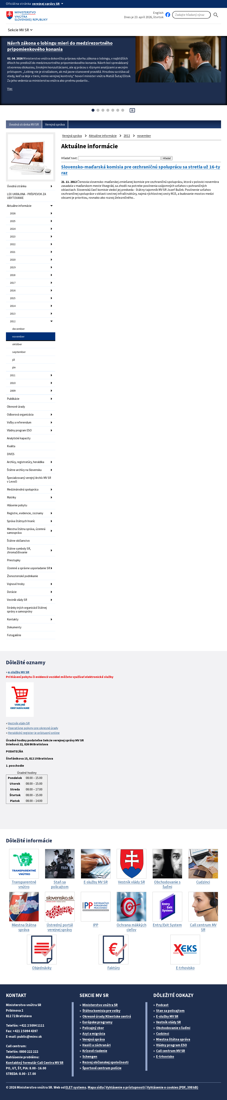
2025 (12, 221)
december (18, 329)
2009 (12, 390)
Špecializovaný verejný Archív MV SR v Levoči (29, 479)
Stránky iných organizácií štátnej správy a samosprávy (27, 609)
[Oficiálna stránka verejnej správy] (48, 3)
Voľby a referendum (19, 422)
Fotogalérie (14, 635)
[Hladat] (216, 15)
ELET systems (75, 1087)
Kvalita (11, 446)
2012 (12, 321)
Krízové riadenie (94, 1051)
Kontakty (12, 619)
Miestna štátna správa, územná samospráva (26, 531)
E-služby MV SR (167, 1016)
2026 (12, 213)
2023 (12, 236)
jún (14, 367)
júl (13, 359)
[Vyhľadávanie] (191, 15)
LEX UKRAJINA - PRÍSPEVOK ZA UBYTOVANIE (26, 196)
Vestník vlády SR (17, 600)
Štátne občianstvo (18, 540)
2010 (12, 383)
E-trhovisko (165, 1056)
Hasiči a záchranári (96, 1045)
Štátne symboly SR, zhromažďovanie (19, 550)
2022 (12, 244)
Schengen (89, 1056)
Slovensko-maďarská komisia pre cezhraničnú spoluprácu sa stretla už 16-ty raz (140, 170)
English (158, 13)
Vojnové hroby (16, 584)
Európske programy (97, 1022)
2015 (12, 298)
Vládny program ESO (19, 430)
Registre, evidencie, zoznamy (25, 513)
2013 (12, 313)
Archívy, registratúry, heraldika (25, 462)
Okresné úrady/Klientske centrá (106, 1016)
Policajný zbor (93, 1028)
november (18, 336)
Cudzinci (162, 1033)
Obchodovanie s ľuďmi (173, 1028)
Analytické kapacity (19, 438)
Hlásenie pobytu (17, 505)
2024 (12, 229)
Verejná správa (55, 124)
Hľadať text (69, 158)
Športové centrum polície (101, 1068)
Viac (9, 89)
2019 (12, 267)
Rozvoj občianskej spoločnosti (105, 1062)
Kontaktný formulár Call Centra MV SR (34, 1062)
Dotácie (12, 592)
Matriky (11, 497)
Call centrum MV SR (170, 1051)
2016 (12, 290)
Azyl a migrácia (93, 1033)
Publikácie (13, 399)
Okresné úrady (16, 406)
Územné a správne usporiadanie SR (28, 568)
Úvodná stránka (16, 186)
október (17, 344)
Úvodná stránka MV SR (24, 124)
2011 (12, 375)
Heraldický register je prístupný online (34, 733)
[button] (20, 28)
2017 (12, 282)
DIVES (10, 454)
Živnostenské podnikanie (22, 576)
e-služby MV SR (18, 672)
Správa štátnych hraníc (21, 521)
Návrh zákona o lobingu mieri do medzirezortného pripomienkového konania (60, 46)
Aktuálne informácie (19, 206)
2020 (12, 259)
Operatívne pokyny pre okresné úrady (33, 728)
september (19, 352)
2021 (12, 252)
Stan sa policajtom (170, 1010)
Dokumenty (14, 627)
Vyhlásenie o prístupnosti (125, 1087)
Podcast (162, 1005)
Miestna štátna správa (173, 1039)
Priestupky (13, 560)
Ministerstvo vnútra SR (100, 1005)
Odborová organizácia (20, 414)
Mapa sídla (96, 1087)
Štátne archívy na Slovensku (24, 470)
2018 (12, 275)
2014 (12, 306)
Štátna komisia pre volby (101, 1010)
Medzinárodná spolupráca (22, 489)
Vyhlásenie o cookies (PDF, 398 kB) (172, 1087)
